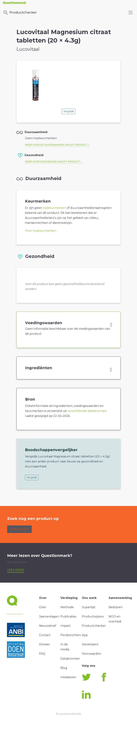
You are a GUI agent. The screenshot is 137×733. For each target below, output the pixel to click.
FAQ (42, 653)
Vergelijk (68, 111)
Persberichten (70, 635)
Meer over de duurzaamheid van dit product (56, 144)
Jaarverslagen (49, 616)
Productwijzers (93, 616)
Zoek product (19, 529)
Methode (67, 607)
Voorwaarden (91, 653)
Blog (63, 668)
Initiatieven (68, 677)
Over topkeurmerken (40, 230)
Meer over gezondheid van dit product (52, 161)
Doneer (44, 644)
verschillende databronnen (86, 411)
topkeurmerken (54, 208)
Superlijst (88, 607)
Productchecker (20, 13)
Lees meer (15, 570)
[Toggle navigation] (130, 12)
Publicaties (68, 616)
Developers (90, 644)
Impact (65, 625)
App (85, 635)
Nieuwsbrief (47, 625)
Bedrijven (115, 607)
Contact (44, 635)
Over (42, 607)
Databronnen (70, 658)
